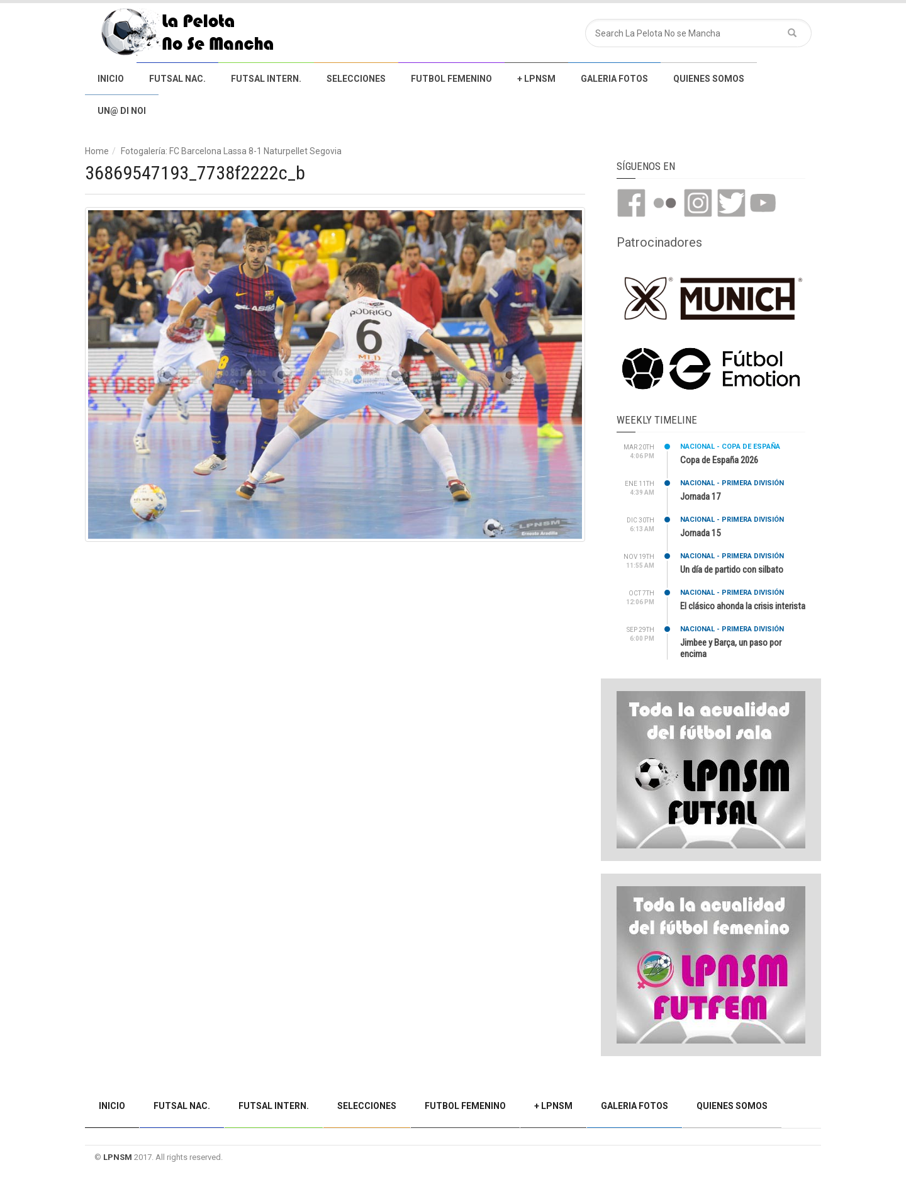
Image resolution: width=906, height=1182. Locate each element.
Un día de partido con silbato (731, 569)
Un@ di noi (122, 111)
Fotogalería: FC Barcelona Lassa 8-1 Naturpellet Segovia (231, 151)
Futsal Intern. (266, 79)
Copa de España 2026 (719, 460)
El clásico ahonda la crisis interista (742, 606)
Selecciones (356, 79)
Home (97, 151)
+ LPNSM (536, 79)
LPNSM (117, 1157)
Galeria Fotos (614, 79)
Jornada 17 (700, 496)
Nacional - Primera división (732, 483)
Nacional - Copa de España (730, 446)
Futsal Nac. (177, 79)
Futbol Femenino (451, 79)
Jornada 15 (700, 533)
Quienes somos (708, 79)
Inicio (111, 79)
